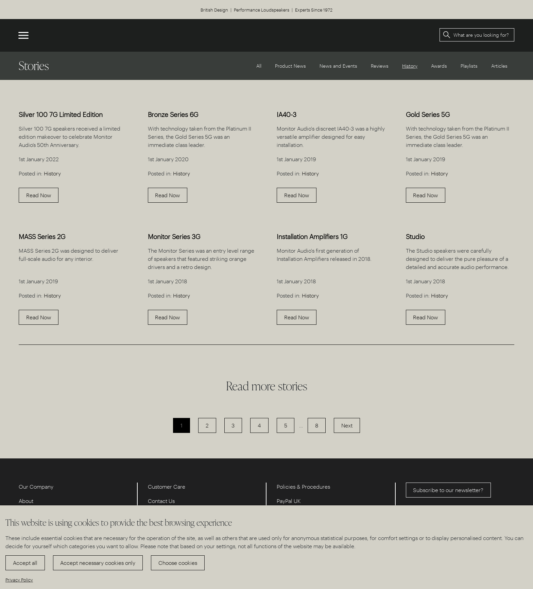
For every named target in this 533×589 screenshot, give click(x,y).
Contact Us (161, 501)
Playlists (469, 66)
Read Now (38, 195)
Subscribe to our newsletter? (448, 490)
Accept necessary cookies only (97, 562)
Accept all (25, 562)
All (258, 66)
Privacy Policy (19, 579)
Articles (499, 66)
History (52, 173)
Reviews (380, 66)
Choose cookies (177, 562)
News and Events (338, 66)
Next (347, 425)
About (26, 501)
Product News (290, 66)
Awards (439, 66)
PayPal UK (289, 501)
